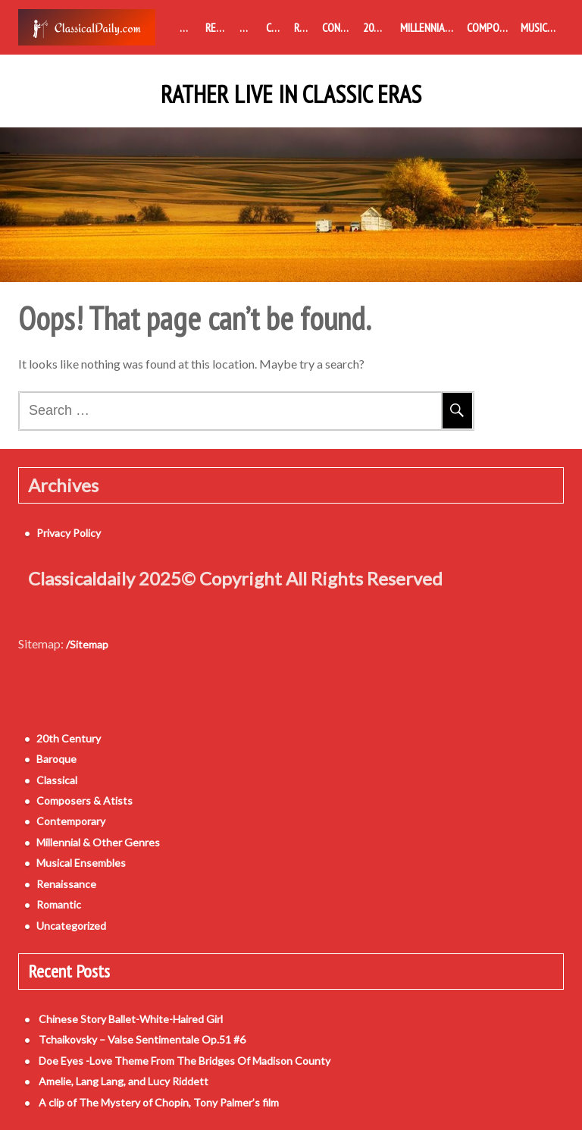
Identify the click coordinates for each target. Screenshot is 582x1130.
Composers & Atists (491, 27)
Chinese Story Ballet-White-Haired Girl (131, 1018)
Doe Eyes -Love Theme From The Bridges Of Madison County (184, 1060)
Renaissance (219, 27)
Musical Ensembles (542, 27)
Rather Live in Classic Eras (291, 94)
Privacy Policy (68, 532)
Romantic (305, 27)
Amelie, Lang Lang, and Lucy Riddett (123, 1081)
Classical (276, 27)
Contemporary (339, 27)
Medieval (189, 27)
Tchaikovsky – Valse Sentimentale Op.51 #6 (142, 1039)
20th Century (378, 27)
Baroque (249, 27)
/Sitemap (87, 644)
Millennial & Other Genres (431, 27)
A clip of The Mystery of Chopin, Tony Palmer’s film (159, 1102)
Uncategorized (71, 925)
